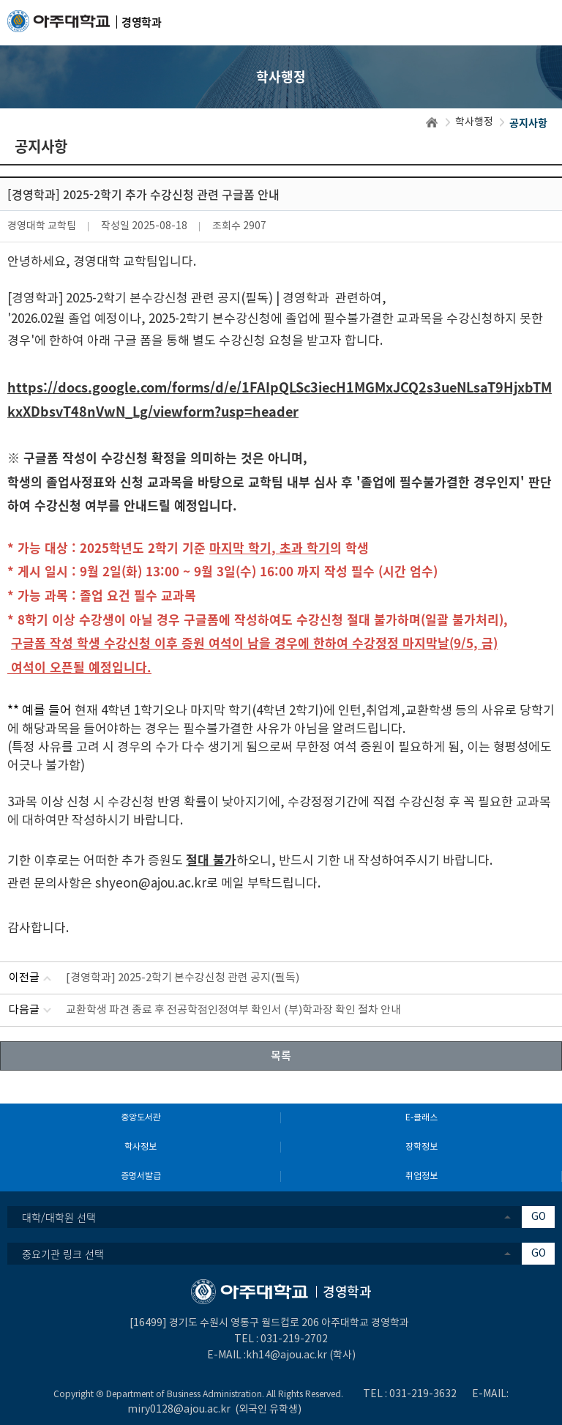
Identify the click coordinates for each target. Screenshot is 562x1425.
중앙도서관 (141, 1118)
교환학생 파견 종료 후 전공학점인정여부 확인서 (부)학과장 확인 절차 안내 (233, 1010)
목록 (281, 1055)
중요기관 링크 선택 (63, 1253)
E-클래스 (421, 1118)
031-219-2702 (294, 1339)
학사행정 (474, 122)
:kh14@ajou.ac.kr (285, 1355)
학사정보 (140, 1147)
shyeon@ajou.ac (143, 884)
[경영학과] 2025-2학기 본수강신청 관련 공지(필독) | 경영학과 (168, 298)
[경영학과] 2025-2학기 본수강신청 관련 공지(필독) (182, 978)
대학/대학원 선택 (59, 1217)
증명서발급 (141, 1176)
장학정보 (421, 1147)
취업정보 (421, 1176)
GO (538, 1217)
